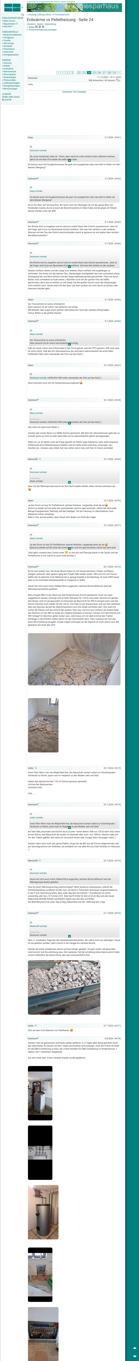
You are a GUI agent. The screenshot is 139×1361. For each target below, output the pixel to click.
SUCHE (6, 100)
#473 (117, 768)
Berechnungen (9, 88)
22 (79, 72)
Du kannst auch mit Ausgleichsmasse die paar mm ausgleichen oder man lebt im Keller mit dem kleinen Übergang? (72, 194)
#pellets (40, 24)
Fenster (6, 40)
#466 (117, 321)
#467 (117, 365)
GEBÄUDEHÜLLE (10, 32)
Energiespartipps (11, 86)
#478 (117, 1038)
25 (94, 72)
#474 (117, 804)
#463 (117, 222)
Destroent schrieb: (38, 150)
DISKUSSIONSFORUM (12, 18)
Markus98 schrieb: (38, 926)
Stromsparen (9, 74)
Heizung (6, 63)
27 (104, 72)
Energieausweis (10, 54)
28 (109, 72)
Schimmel (7, 52)
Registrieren (8, 24)
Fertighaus (8, 37)
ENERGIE (6, 60)
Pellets (6, 66)
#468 (117, 400)
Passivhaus (8, 49)
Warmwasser (9, 71)
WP (84, 843)
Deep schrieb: (36, 191)
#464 (117, 243)
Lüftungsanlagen (11, 83)
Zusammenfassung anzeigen (42, 29)
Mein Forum (8, 21)
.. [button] (69, 161)
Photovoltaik (9, 80)
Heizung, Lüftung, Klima (39, 14)
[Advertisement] (74, 51)
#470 (117, 500)
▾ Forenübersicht (61, 14)
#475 (117, 860)
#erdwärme (31, 24)
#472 (117, 566)
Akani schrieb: (36, 334)
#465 (117, 299)
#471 (117, 525)
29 (114, 72)
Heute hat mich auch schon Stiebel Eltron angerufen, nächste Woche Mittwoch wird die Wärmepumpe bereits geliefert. (70, 877)
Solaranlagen (9, 77)
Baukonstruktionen (12, 34)
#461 (117, 137)
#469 (117, 459)
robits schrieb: (36, 817)
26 (99, 72)
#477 (117, 1025)
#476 (117, 913)
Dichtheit (7, 46)
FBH (76, 574)
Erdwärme (7, 68)
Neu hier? (7, 26)
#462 (117, 178)
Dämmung (8, 43)
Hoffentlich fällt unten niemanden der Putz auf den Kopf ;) (65, 376)
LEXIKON (6, 94)
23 (84, 72)
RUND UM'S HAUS (11, 97)
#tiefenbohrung (50, 24)
